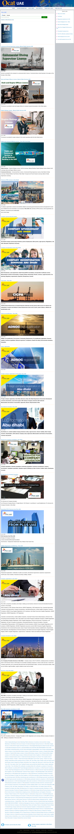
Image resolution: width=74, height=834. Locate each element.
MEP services (50, 795)
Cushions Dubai (11, 816)
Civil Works (33, 799)
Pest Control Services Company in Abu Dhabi (15, 805)
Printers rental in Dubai (12, 762)
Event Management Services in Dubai (30, 803)
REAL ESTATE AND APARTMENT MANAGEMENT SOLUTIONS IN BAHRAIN (34, 749)
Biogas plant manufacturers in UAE (22, 773)
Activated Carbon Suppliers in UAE (36, 755)
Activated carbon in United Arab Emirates (22, 756)
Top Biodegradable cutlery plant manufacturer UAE (29, 780)
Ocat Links (31, 8)
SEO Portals (39, 8)
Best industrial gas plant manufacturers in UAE (28, 777)
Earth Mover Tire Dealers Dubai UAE (41, 786)
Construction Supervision (43, 769)
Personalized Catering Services (46, 803)
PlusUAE (4, 15)
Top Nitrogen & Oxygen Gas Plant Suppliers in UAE (19, 775)
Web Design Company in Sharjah (40, 751)
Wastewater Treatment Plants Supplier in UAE (27, 771)
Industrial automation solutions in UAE (16, 782)
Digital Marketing (36, 745)
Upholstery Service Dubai (33, 814)
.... (5, 38)
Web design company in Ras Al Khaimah (38, 753)
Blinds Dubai (31, 816)
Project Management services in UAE (19, 769)
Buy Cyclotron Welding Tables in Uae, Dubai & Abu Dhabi (37, 784)
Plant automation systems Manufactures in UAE (42, 775)
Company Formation (25, 743)
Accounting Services (23, 814)
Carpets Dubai (38, 816)
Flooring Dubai (45, 816)
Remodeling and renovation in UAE (21, 795)
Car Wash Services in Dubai (39, 810)
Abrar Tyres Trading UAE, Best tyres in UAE (36, 762)
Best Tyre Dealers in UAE (26, 786)
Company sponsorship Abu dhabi (32, 764)
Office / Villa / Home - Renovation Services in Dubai (30, 801)
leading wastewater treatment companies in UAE (37, 779)
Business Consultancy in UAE (36, 767)
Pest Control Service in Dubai (11, 792)
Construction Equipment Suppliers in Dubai (30, 806)
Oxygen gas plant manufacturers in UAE (17, 779)
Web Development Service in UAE (16, 747)
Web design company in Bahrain (20, 755)
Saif (3, 33)
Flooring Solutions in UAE (48, 790)
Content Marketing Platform (23, 742)
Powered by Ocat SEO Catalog (52, 832)
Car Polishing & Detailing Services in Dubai (22, 810)
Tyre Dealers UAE (22, 762)
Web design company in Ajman (21, 753)
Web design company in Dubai (25, 751)
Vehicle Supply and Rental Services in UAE (22, 745)
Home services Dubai (25, 817)
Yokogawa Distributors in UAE (25, 790)
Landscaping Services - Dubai (11, 801)
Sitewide (8, 15)
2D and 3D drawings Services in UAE (38, 795)
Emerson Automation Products (11, 790)
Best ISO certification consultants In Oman (41, 766)
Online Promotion (21, 8)
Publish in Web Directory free (7, 19)
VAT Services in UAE (32, 769)
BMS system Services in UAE (11, 797)
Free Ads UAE (58, 8)
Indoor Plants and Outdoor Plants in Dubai (34, 805)
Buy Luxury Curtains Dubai (22, 816)
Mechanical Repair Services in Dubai (39, 808)
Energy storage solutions (14, 806)
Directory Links (49, 8)
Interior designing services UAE (26, 792)
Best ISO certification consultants (23, 766)
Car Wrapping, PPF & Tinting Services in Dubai (23, 812)
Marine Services (16, 743)
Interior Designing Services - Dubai (44, 799)
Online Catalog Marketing (10, 742)
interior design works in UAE (39, 793)
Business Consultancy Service (36, 742)
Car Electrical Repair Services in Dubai (43, 812)
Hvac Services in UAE (14, 799)
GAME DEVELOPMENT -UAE (14, 803)
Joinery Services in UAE (24, 799)
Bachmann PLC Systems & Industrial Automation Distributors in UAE (37, 788)
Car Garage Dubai (26, 808)
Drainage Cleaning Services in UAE (38, 743)
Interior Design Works (37, 790)
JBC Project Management (23, 767)
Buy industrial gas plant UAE (11, 777)
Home (13, 8)
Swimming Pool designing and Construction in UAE (30, 797)
